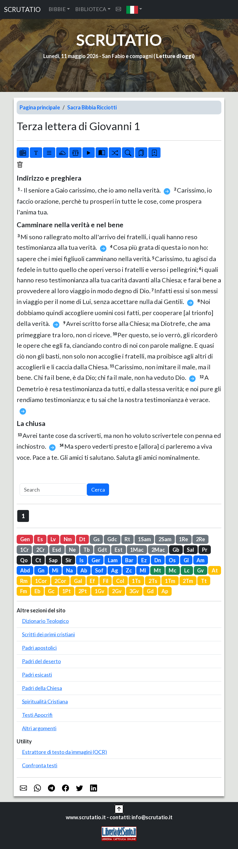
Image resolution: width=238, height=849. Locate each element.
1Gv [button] (99, 591)
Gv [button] (200, 570)
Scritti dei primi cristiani (48, 634)
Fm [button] (23, 591)
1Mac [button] (137, 549)
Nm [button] (68, 539)
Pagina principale (40, 107)
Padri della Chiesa (42, 688)
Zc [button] (129, 570)
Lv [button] (53, 539)
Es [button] (40, 539)
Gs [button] (96, 539)
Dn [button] (157, 560)
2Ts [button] (153, 581)
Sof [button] (99, 570)
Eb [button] (37, 591)
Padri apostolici (39, 647)
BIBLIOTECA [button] (90, 9)
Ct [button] (38, 560)
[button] (134, 9)
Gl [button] (186, 560)
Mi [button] (55, 570)
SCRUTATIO (22, 9)
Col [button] (120, 581)
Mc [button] (172, 570)
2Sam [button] (164, 539)
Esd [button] (56, 549)
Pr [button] (204, 549)
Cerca (98, 489)
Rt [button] (127, 539)
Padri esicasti (37, 674)
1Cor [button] (41, 581)
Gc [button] (51, 591)
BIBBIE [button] (57, 9)
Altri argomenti (39, 728)
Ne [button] (72, 549)
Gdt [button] (102, 549)
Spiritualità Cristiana (45, 701)
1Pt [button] (66, 591)
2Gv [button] (117, 591)
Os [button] (172, 560)
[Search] (53, 489)
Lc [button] (186, 570)
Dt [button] (82, 539)
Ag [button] (114, 570)
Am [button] (200, 560)
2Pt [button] (82, 591)
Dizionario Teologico (45, 621)
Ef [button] (92, 581)
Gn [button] (41, 570)
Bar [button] (129, 560)
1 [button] (23, 515)
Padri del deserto (41, 661)
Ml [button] (143, 570)
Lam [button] (113, 560)
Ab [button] (83, 570)
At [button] (215, 570)
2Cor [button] (60, 581)
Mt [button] (157, 570)
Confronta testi (39, 765)
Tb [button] (86, 549)
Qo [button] (24, 560)
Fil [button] (105, 581)
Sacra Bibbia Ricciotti (92, 107)
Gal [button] (78, 581)
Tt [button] (204, 581)
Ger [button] (96, 560)
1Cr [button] (24, 549)
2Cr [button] (40, 549)
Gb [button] (176, 549)
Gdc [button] (112, 539)
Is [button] (81, 560)
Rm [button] (23, 581)
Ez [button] (144, 560)
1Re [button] (183, 539)
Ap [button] (164, 591)
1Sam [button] (144, 539)
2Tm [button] (188, 581)
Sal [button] (190, 549)
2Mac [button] (158, 549)
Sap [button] (53, 560)
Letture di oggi (174, 56)
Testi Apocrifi (37, 715)
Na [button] (69, 570)
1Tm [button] (170, 581)
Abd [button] (25, 570)
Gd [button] (150, 591)
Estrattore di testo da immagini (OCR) (64, 752)
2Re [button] (200, 539)
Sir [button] (68, 560)
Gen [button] (25, 539)
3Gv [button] (134, 591)
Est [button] (119, 549)
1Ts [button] (136, 581)
